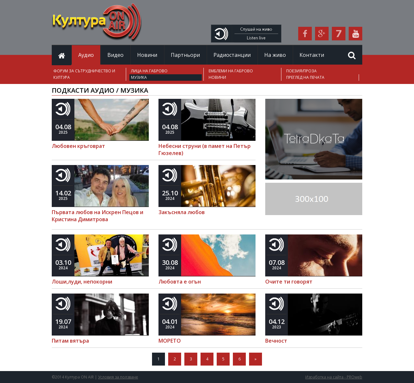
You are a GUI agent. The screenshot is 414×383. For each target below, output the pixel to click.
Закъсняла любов (181, 212)
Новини (147, 54)
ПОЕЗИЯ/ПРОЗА (301, 71)
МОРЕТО (169, 340)
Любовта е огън (179, 281)
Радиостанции (232, 54)
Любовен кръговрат (78, 146)
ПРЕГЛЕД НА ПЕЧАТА (305, 77)
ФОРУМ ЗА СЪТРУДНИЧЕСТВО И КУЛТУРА (84, 74)
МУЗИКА (139, 77)
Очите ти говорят (288, 281)
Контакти (312, 54)
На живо (275, 54)
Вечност (276, 340)
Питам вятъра (70, 340)
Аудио (86, 54)
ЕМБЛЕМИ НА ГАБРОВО (231, 71)
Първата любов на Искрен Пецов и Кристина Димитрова (97, 216)
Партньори (185, 54)
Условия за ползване (118, 377)
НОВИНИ (217, 77)
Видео (115, 54)
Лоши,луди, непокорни (82, 281)
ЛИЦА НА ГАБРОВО (149, 71)
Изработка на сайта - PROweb (333, 377)
